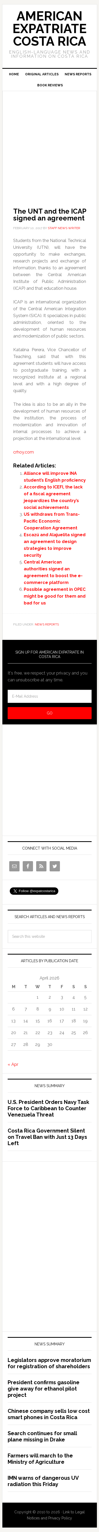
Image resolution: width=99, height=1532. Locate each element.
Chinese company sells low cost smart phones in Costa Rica (49, 1414)
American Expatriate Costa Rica (49, 29)
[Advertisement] (49, 142)
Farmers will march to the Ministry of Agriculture (40, 1458)
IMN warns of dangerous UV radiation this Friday (43, 1481)
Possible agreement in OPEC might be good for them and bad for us (55, 596)
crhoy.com (23, 452)
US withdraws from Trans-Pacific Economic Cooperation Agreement (52, 521)
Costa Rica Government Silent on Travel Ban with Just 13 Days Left (47, 1137)
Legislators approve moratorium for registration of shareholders (49, 1363)
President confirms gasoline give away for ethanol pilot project (43, 1388)
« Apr (13, 1064)
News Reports (47, 624)
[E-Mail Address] (50, 696)
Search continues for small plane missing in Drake (42, 1436)
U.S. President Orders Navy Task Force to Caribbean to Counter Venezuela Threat (48, 1108)
